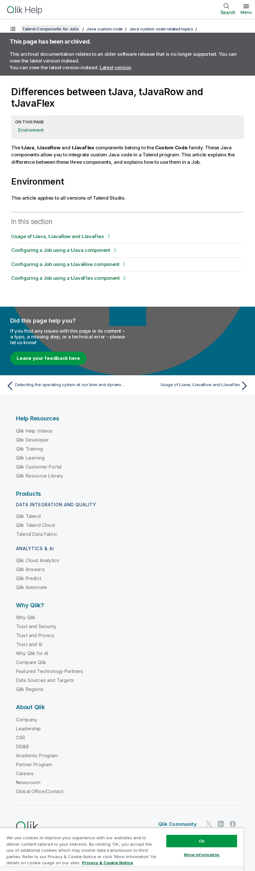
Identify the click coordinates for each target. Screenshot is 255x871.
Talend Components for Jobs (50, 28)
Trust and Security (36, 626)
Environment (30, 130)
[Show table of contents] (13, 29)
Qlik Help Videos (34, 431)
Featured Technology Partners (49, 671)
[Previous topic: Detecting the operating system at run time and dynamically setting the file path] (65, 386)
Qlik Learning (30, 457)
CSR (20, 737)
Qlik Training (29, 449)
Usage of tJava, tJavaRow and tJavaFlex (57, 236)
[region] (121, 849)
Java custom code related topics (161, 28)
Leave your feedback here (48, 358)
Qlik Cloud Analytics (37, 560)
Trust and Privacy (35, 635)
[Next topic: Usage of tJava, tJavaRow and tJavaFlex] (190, 386)
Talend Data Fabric (36, 534)
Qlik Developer (32, 440)
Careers (25, 773)
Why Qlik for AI (32, 653)
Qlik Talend (28, 516)
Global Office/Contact (39, 791)
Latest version (115, 67)
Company (26, 719)
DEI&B (22, 746)
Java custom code (104, 28)
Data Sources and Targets (45, 680)
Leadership (28, 728)
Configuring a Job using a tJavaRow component (65, 264)
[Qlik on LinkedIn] (221, 824)
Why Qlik (25, 617)
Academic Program (37, 755)
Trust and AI (29, 644)
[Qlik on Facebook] (233, 824)
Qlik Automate (31, 587)
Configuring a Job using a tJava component (60, 250)
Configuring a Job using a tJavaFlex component (65, 278)
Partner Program (34, 764)
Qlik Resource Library (39, 475)
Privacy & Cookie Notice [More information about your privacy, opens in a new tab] (107, 862)
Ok (201, 840)
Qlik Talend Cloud (35, 525)
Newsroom (28, 782)
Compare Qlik (31, 662)
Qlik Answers (30, 569)
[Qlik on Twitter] (209, 824)
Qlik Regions (30, 689)
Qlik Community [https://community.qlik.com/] (177, 824)
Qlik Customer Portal (39, 466)
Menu (246, 12)
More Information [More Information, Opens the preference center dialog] (202, 854)
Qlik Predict (28, 578)
